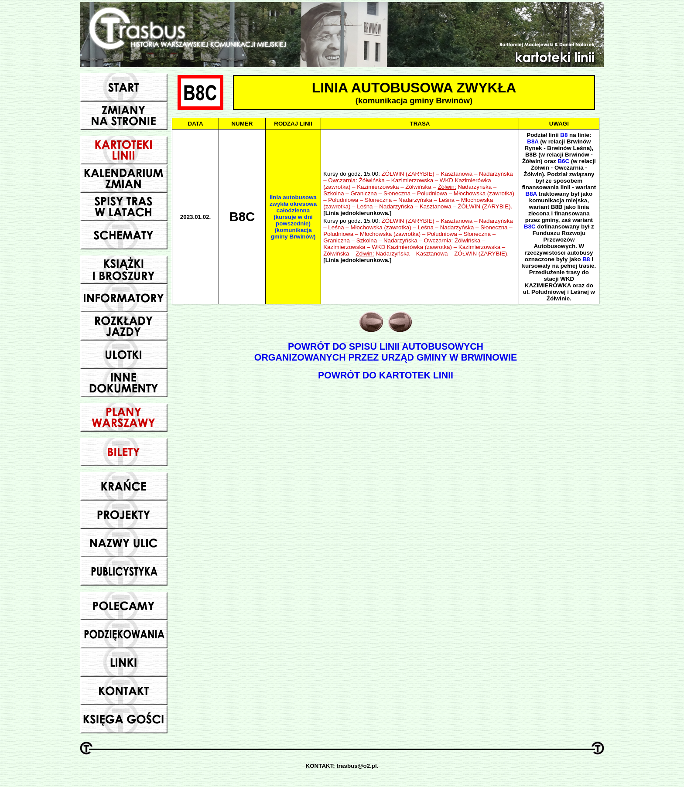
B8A (532, 141)
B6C (563, 161)
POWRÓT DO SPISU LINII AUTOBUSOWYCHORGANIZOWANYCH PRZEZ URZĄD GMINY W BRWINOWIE (385, 352)
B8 (564, 135)
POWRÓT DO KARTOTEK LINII (385, 375)
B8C (530, 226)
